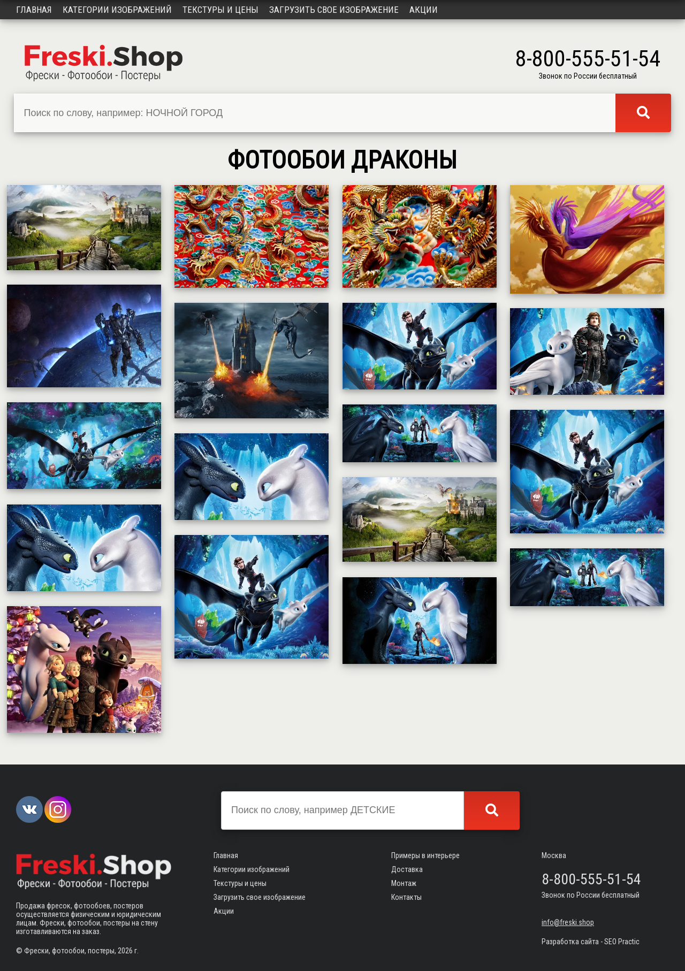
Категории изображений (117, 9)
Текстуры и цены (220, 9)
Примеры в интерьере (425, 855)
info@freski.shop (568, 922)
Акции (423, 9)
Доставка (407, 869)
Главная (34, 9)
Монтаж (403, 883)
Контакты (406, 897)
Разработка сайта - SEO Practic (591, 941)
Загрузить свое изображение (334, 9)
